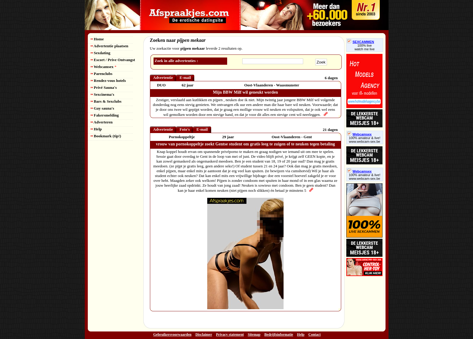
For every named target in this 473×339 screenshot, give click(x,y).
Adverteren (102, 122)
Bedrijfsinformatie (278, 334)
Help (96, 129)
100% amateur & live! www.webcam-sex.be (364, 139)
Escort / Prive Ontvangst (113, 60)
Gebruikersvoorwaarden (172, 334)
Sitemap (254, 334)
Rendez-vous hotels (108, 80)
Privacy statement (230, 334)
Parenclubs (102, 73)
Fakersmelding (105, 115)
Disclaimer (203, 334)
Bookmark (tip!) (106, 136)
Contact (314, 334)
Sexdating (100, 53)
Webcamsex (103, 66)
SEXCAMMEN (360, 42)
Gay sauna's (102, 108)
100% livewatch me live (364, 47)
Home (97, 39)
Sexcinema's (102, 94)
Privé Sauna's (104, 87)
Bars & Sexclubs (106, 101)
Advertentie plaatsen (110, 46)
